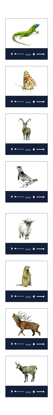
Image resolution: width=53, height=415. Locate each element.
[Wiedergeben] (12, 54)
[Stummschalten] (34, 54)
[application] (27, 54)
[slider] (40, 54)
